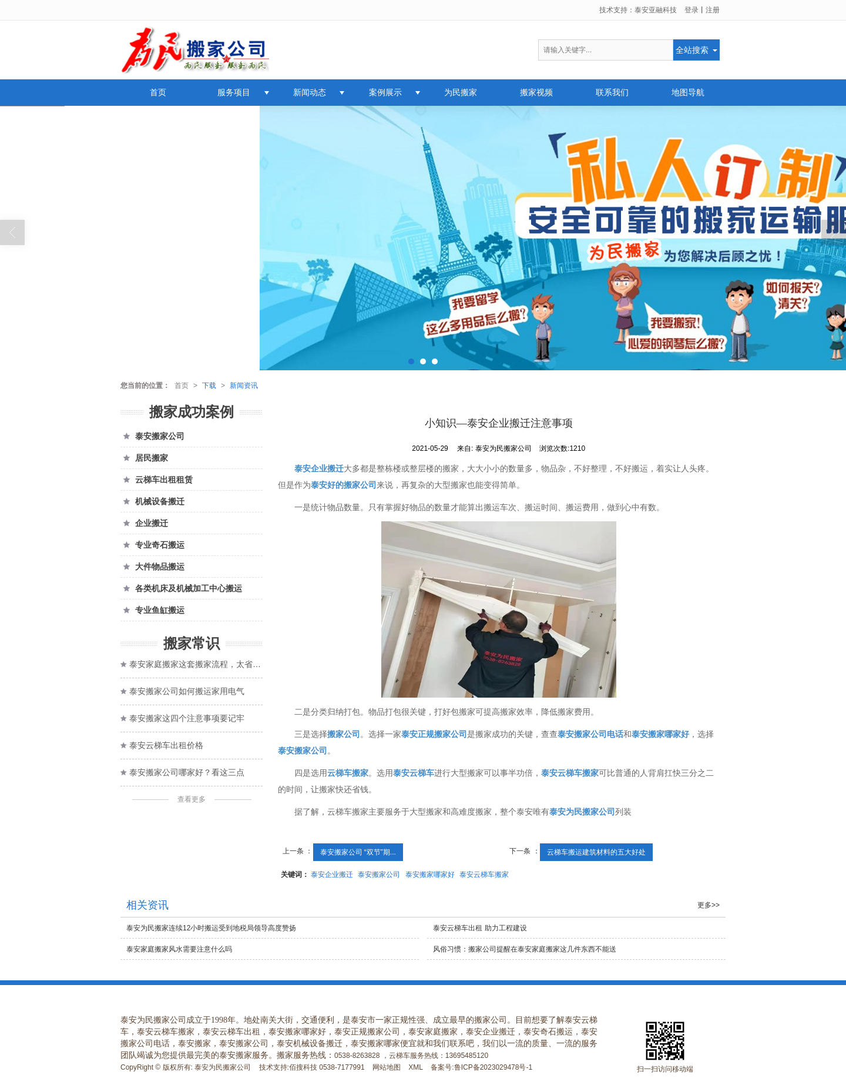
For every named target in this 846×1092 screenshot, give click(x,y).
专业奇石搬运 (152, 544)
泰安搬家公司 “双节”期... (358, 852)
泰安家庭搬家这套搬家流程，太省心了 (196, 664)
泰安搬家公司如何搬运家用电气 (186, 691)
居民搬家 (144, 457)
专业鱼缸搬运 (152, 610)
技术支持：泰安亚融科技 (638, 10)
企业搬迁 (144, 523)
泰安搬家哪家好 (430, 874)
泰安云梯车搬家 (484, 874)
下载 (209, 385)
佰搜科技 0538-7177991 (327, 1067)
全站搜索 (692, 50)
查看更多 (191, 799)
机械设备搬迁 (152, 501)
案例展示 (385, 92)
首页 (158, 92)
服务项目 (233, 92)
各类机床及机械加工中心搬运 (181, 588)
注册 (713, 10)
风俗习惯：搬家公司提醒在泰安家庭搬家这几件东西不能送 (524, 949)
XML (415, 1067)
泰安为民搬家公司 (222, 1067)
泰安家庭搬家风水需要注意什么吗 (179, 949)
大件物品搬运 (152, 566)
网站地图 (386, 1067)
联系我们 (612, 92)
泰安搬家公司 (379, 874)
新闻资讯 (244, 385)
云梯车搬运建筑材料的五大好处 (596, 852)
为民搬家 (460, 92)
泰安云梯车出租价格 (166, 745)
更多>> (708, 905)
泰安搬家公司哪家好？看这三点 (186, 772)
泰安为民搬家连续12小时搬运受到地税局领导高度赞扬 (211, 928)
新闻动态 (309, 92)
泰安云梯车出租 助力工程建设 (479, 928)
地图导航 (688, 92)
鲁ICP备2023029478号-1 (493, 1067)
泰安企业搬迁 (332, 874)
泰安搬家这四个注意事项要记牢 (186, 718)
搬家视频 (536, 92)
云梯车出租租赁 (156, 479)
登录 (691, 10)
